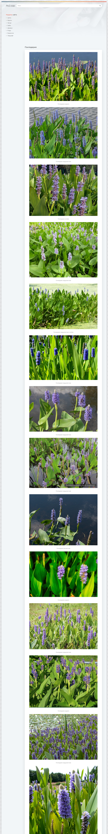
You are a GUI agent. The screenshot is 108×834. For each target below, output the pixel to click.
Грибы (9, 25)
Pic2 (10, 5)
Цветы (9, 18)
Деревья (10, 28)
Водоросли (11, 33)
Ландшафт (10, 35)
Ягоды (9, 30)
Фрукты (10, 20)
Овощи (9, 23)
